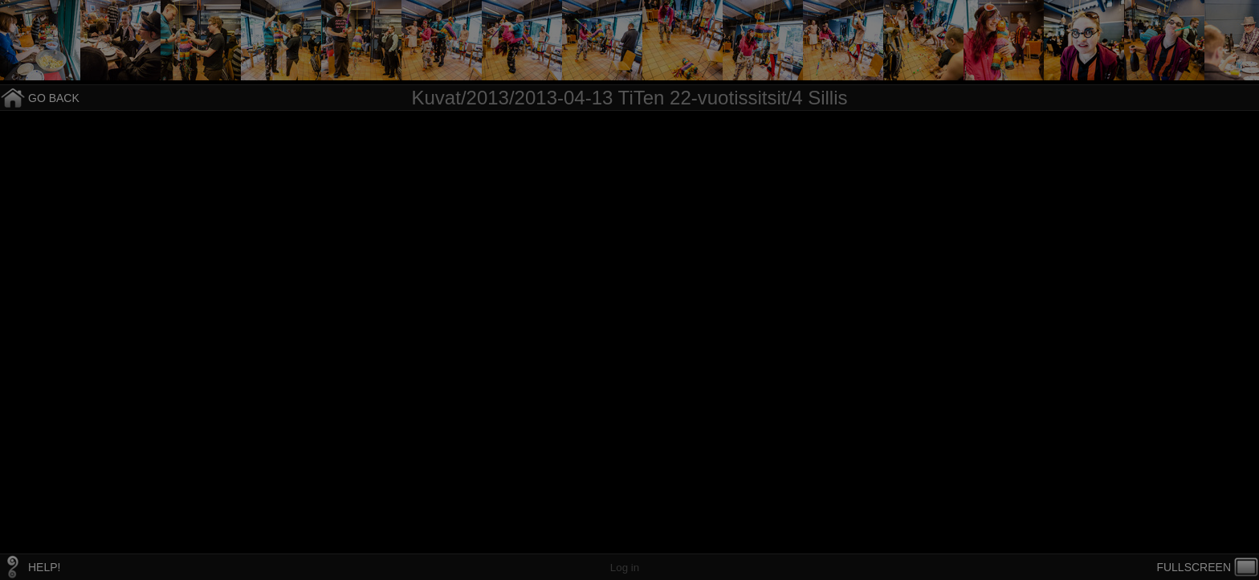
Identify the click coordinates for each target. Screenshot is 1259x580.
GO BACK (53, 98)
